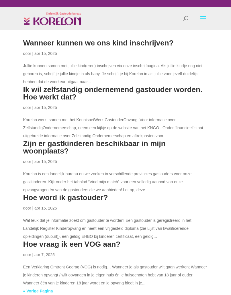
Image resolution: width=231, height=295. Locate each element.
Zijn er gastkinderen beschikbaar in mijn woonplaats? (94, 147)
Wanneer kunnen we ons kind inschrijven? (98, 43)
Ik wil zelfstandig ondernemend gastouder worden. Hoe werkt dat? (113, 93)
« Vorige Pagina (38, 291)
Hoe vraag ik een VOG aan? (72, 244)
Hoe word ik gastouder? (65, 197)
